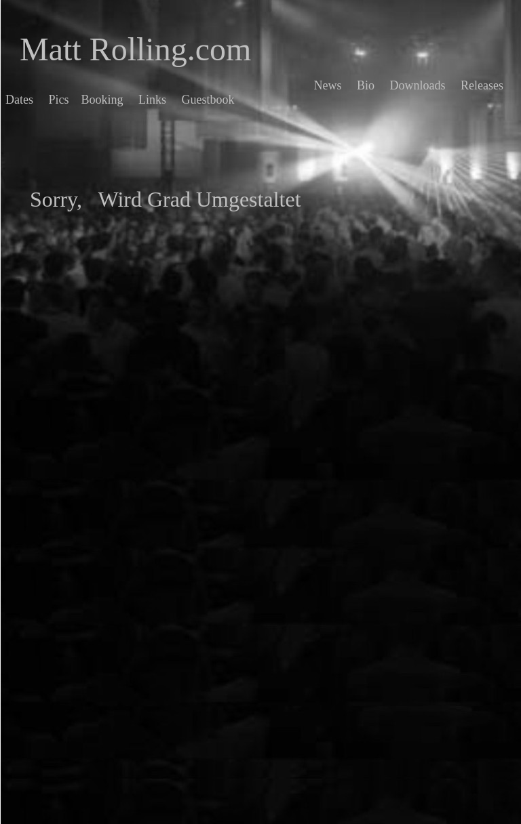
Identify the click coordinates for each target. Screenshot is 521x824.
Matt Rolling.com (135, 49)
